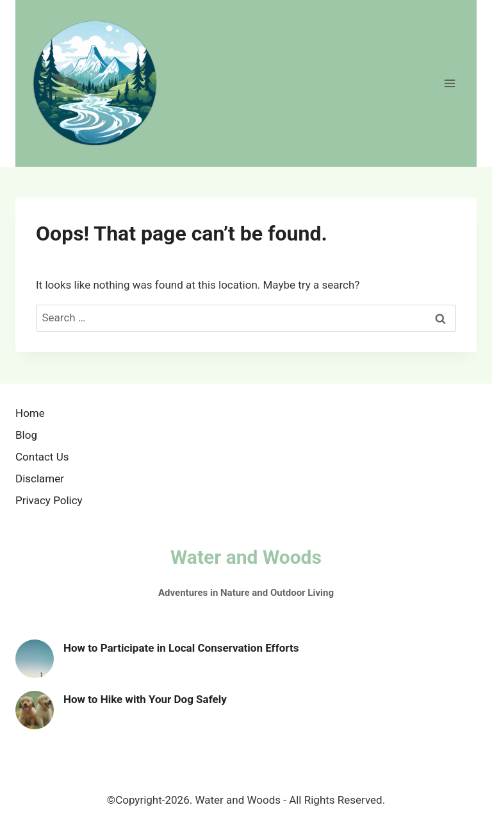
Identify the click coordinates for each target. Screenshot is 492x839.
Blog (26, 434)
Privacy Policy (49, 500)
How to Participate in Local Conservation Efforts (181, 647)
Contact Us (42, 456)
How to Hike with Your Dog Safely (145, 699)
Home (30, 413)
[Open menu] (449, 83)
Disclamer (39, 478)
